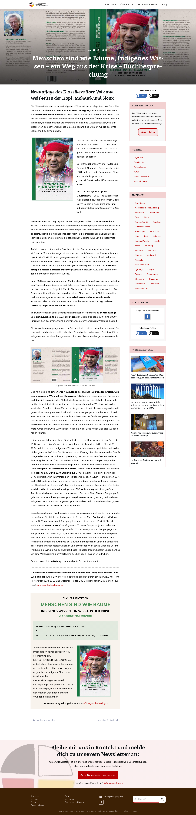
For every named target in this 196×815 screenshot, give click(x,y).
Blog (67, 796)
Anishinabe (140, 203)
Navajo (138, 255)
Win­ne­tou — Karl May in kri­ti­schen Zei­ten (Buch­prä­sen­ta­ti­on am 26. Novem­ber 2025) (147, 405)
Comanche (154, 212)
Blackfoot (139, 212)
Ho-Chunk (154, 231)
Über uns (34, 799)
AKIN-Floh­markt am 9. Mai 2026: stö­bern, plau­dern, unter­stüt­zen (147, 376)
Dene (146, 217)
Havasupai (140, 231)
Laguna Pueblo (142, 241)
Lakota (157, 241)
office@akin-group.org (113, 797)
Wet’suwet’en (141, 288)
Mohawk (139, 250)
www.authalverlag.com (50, 584)
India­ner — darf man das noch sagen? (146, 461)
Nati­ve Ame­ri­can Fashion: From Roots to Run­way (147, 434)
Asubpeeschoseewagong (147, 207)
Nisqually (139, 260)
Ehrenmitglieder (37, 805)
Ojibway (139, 269)
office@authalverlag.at (96, 703)
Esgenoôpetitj (141, 222)
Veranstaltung (140, 181)
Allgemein (138, 157)
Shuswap (153, 279)
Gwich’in (157, 222)
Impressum (69, 799)
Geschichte (139, 162)
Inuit (146, 236)
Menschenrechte (141, 176)
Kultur (136, 171)
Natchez (152, 250)
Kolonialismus (140, 167)
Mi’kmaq (149, 245)
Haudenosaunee (142, 226)
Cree (137, 217)
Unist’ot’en (154, 283)
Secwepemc (152, 274)
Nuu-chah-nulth (142, 264)
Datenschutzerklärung (113, 783)
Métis (137, 245)
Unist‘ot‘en (140, 283)
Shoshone (139, 279)
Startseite (35, 796)
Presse (33, 802)
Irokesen (157, 236)
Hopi (137, 236)
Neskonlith (151, 255)
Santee (138, 274)
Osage (151, 269)
